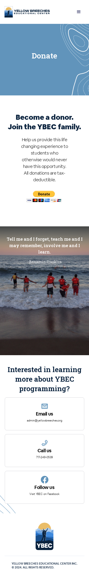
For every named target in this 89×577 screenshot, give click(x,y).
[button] (78, 12)
